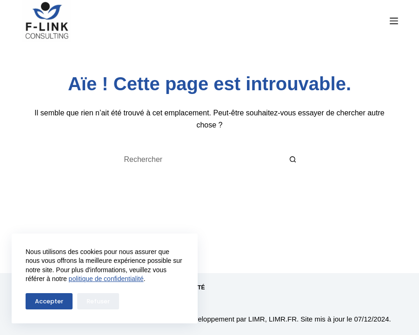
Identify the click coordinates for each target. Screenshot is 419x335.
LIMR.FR (283, 319)
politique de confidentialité (106, 278)
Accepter (49, 301)
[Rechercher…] (200, 159)
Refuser (98, 301)
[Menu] (394, 21)
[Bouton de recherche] (293, 159)
